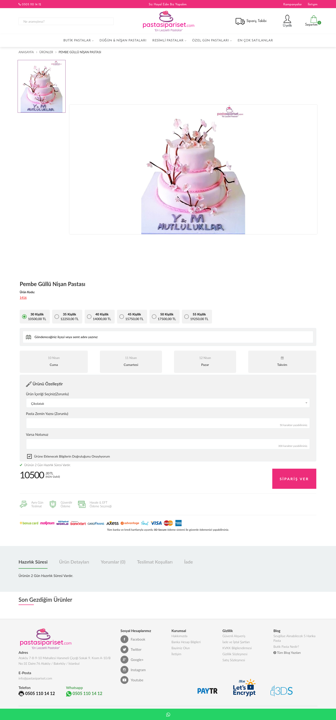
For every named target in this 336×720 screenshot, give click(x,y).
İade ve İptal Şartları (236, 637)
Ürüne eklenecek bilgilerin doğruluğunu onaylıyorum (72, 456)
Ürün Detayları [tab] (74, 555)
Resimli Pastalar (168, 40)
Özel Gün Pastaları (210, 40)
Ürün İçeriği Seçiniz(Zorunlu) (47, 394)
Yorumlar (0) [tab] (113, 555)
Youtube (131, 674)
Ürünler (46, 52)
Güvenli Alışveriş (233, 630)
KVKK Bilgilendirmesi (237, 644)
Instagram (133, 664)
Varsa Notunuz (37, 434)
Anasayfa (26, 52)
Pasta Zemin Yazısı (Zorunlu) (47, 413)
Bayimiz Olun (180, 644)
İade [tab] (188, 555)
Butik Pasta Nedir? (286, 643)
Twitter (131, 643)
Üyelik (287, 21)
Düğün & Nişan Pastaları (122, 40)
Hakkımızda (179, 630)
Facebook (132, 633)
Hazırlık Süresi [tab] (33, 555)
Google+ (132, 654)
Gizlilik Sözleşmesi (234, 651)
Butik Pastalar (77, 40)
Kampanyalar (292, 4)
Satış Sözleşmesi (233, 658)
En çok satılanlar (255, 40)
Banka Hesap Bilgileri (186, 637)
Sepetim (310, 21)
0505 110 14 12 (30, 4)
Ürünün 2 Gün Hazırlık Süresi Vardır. (45, 465)
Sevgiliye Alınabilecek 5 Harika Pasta (294, 633)
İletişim (312, 4)
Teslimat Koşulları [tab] (155, 555)
